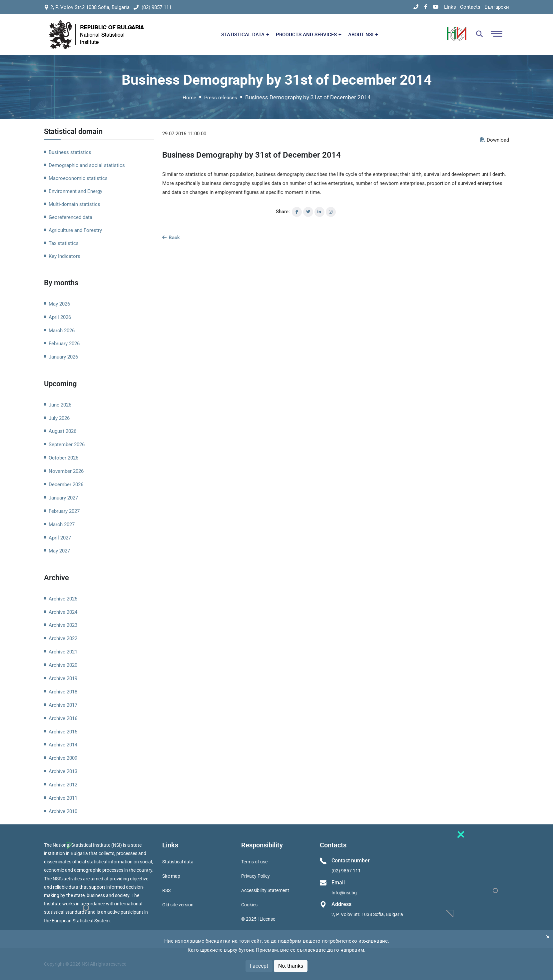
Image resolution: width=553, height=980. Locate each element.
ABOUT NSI (363, 35)
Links (450, 7)
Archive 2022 (63, 638)
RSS (166, 890)
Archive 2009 (63, 758)
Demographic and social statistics (87, 165)
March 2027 (62, 524)
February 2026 (64, 344)
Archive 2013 (63, 771)
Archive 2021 (63, 652)
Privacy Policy (255, 876)
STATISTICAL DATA (245, 35)
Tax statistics (64, 243)
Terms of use (254, 861)
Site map (171, 876)
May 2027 (59, 551)
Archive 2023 (63, 625)
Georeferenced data (70, 217)
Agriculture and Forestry (75, 230)
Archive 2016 (63, 718)
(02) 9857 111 (153, 7)
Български (496, 7)
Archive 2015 (63, 732)
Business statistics (70, 152)
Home (189, 98)
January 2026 (63, 357)
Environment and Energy (75, 191)
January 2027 (63, 498)
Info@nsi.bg (344, 892)
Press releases (220, 98)
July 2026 (59, 418)
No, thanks (290, 966)
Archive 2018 (63, 692)
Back (171, 238)
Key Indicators (64, 256)
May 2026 (59, 304)
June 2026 (60, 405)
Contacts (470, 7)
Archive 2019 (63, 678)
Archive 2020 (63, 665)
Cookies (249, 904)
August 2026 (62, 431)
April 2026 (60, 317)
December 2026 (66, 485)
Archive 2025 (63, 599)
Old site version (178, 904)
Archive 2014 (63, 745)
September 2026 (67, 445)
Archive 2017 (63, 705)
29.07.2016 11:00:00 (184, 134)
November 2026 (66, 471)
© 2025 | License (258, 919)
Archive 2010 (63, 811)
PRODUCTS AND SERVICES (308, 35)
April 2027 (60, 538)
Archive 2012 (63, 785)
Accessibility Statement (265, 890)
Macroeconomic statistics (78, 178)
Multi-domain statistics (74, 204)
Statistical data (178, 861)
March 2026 (62, 331)
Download (494, 140)
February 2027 (64, 511)
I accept (259, 966)
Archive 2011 (63, 798)
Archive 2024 (63, 612)
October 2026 (63, 458)
